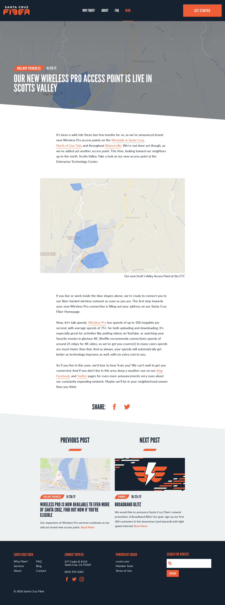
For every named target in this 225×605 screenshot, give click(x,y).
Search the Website (178, 554)
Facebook (63, 376)
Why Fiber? (88, 10)
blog (159, 370)
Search (172, 573)
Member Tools (124, 566)
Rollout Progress (29, 68)
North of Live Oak (68, 145)
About (104, 10)
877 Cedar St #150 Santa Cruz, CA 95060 (78, 563)
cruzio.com (122, 561)
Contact (41, 571)
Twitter (82, 376)
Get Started (202, 10)
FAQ (117, 10)
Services (19, 566)
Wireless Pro (97, 322)
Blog (128, 10)
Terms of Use (124, 571)
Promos (122, 497)
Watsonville (113, 145)
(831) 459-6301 (74, 572)
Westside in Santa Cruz (127, 140)
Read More (141, 526)
